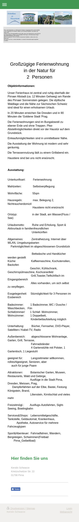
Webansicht (66, 511)
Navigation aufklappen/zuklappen (39, 4)
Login (69, 508)
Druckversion (16, 508)
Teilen (16, 489)
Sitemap (30, 508)
